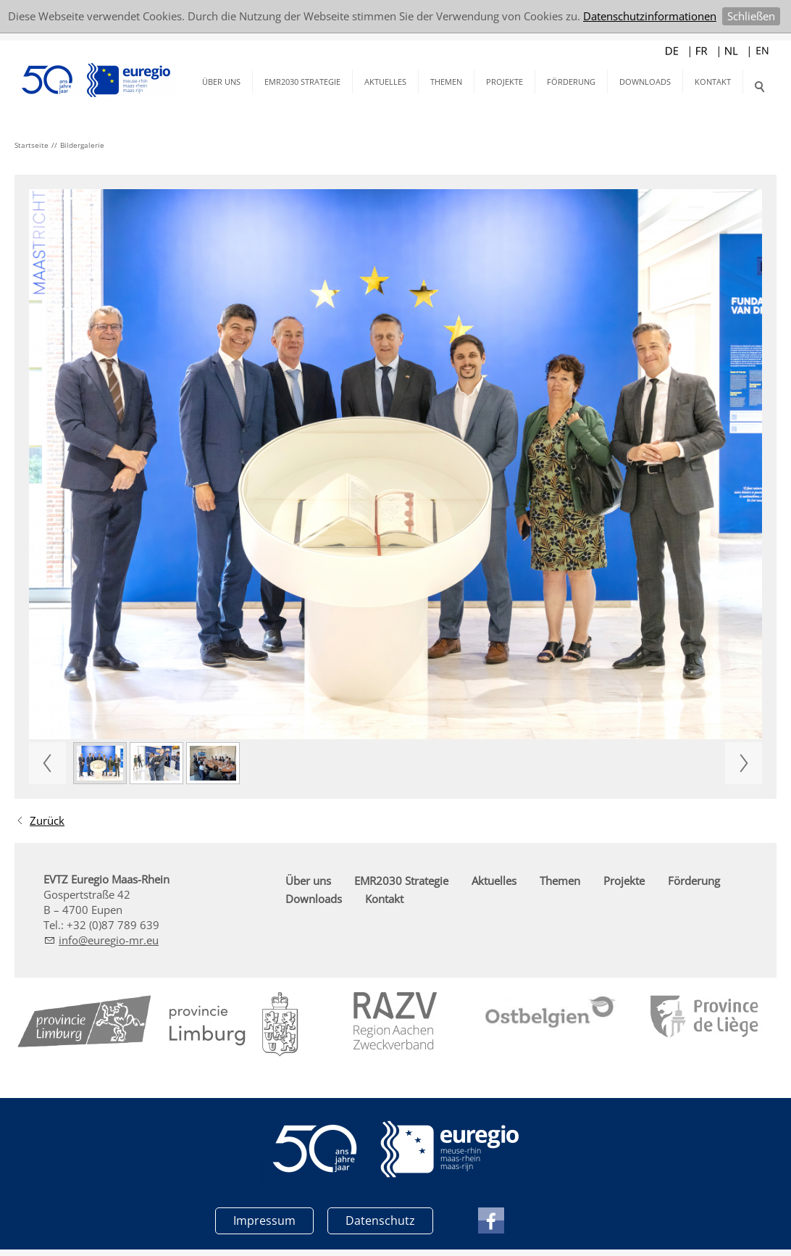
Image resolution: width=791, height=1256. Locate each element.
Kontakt (713, 81)
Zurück (47, 820)
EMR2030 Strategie (302, 81)
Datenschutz (380, 1220)
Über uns (221, 81)
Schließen (751, 16)
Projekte (504, 81)
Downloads (645, 81)
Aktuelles (385, 81)
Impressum (264, 1220)
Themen (446, 81)
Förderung (571, 81)
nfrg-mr (109, 940)
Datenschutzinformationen (649, 16)
